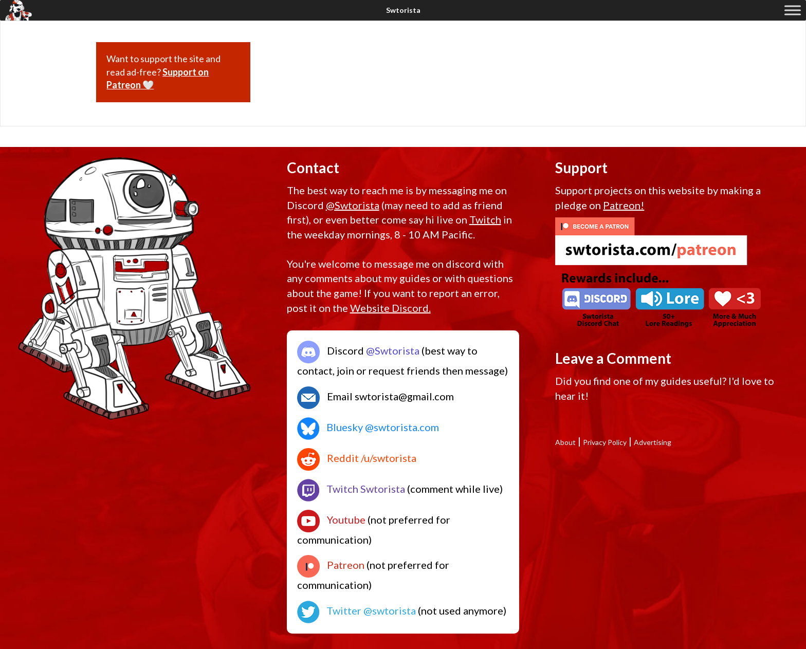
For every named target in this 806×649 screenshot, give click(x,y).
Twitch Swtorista (351, 489)
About (565, 442)
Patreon (330, 565)
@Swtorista (352, 205)
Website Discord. (390, 308)
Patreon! (623, 205)
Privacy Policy (605, 442)
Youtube (331, 519)
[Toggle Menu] (792, 10)
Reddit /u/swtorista (356, 458)
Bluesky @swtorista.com (368, 427)
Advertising (652, 442)
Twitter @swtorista (356, 610)
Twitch (485, 219)
